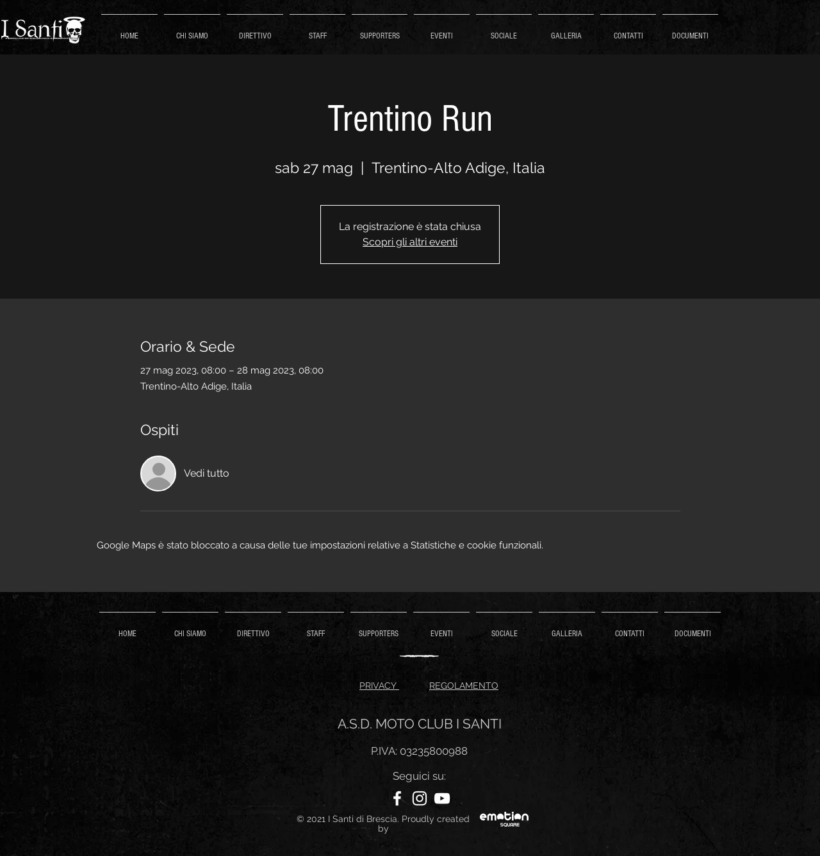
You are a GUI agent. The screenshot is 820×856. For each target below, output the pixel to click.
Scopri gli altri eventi (410, 242)
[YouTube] (442, 798)
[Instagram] (419, 798)
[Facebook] (397, 798)
